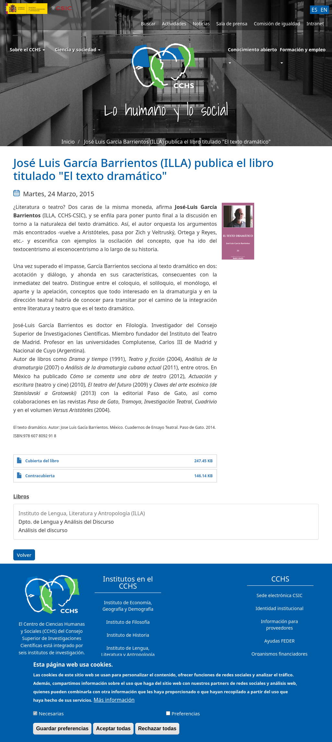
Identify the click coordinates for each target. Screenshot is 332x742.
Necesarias (51, 716)
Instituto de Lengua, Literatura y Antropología (128, 651)
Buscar (148, 23)
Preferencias (186, 716)
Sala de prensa (231, 23)
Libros (21, 496)
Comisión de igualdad (277, 23)
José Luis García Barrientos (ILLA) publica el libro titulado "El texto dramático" (177, 141)
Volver (24, 555)
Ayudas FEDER (279, 641)
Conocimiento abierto (252, 49)
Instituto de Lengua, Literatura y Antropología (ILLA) (81, 513)
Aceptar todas (113, 731)
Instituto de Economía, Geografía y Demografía (127, 605)
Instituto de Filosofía (127, 622)
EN (324, 9)
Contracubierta (40, 476)
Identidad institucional (279, 608)
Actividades (174, 23)
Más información (114, 702)
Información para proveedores (279, 624)
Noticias (201, 23)
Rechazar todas (157, 731)
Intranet (315, 23)
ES (314, 9)
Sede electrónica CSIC (279, 595)
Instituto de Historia (128, 635)
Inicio (68, 141)
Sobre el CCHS (27, 49)
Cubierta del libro (42, 461)
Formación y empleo (303, 49)
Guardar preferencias (62, 731)
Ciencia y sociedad (78, 49)
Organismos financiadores (280, 654)
